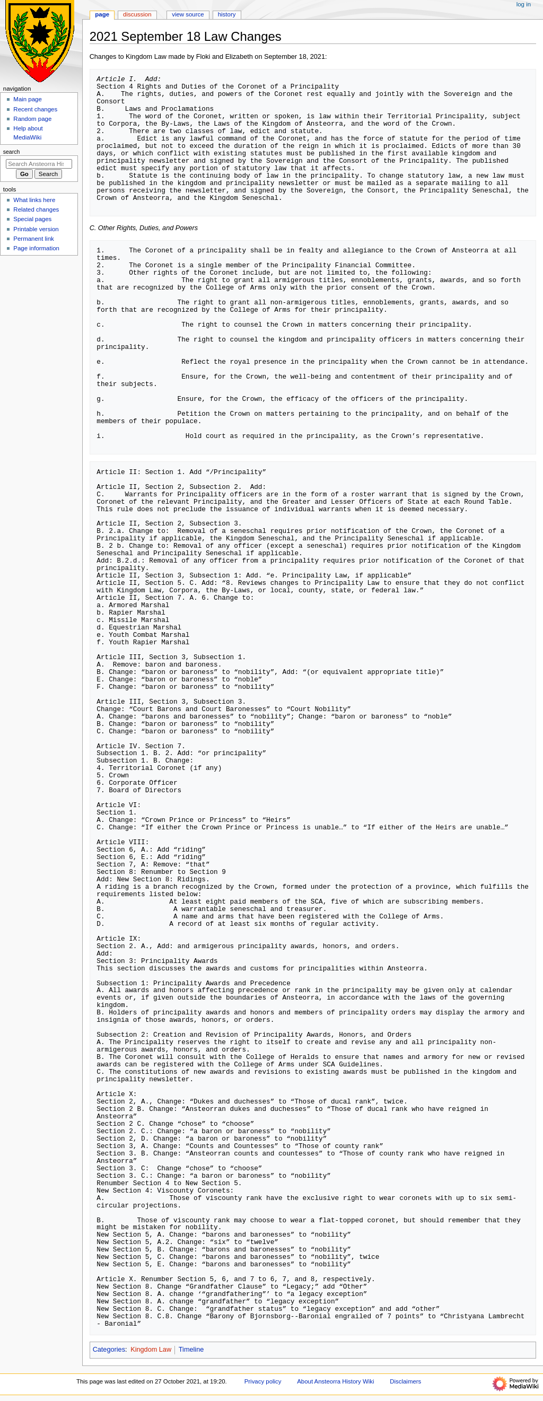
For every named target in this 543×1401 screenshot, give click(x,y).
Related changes (36, 209)
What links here (34, 200)
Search (11, 151)
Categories (109, 1349)
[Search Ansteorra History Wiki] (39, 164)
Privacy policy (263, 1381)
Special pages (32, 219)
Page (102, 14)
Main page (27, 99)
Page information (36, 248)
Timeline (191, 1349)
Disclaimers (405, 1381)
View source (188, 14)
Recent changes (35, 109)
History (227, 14)
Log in (523, 4)
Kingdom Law (150, 1349)
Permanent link (33, 238)
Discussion (137, 14)
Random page (32, 119)
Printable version (35, 229)
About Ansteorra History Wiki (335, 1381)
